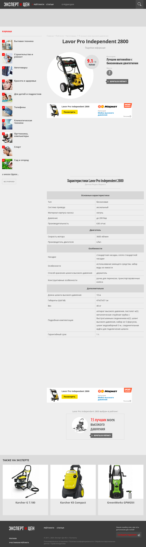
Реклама (13, 538)
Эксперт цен (17, 5)
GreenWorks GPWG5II (120, 502)
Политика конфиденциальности (81, 541)
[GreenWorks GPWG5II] (120, 482)
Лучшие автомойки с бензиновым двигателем (122, 61)
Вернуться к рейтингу (117, 81)
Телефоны (20, 107)
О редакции (68, 4)
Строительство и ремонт (23, 55)
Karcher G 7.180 (25, 502)
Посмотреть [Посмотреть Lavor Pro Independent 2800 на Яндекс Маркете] (69, 112)
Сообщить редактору (127, 535)
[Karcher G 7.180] (25, 482)
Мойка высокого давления (106, 114)
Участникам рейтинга (19, 542)
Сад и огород (21, 160)
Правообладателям (58, 543)
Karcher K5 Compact (73, 502)
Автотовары (21, 67)
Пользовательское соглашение (56, 541)
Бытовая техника (23, 41)
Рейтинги (39, 4)
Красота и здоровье (25, 80)
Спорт (17, 146)
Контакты (73, 538)
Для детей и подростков (27, 94)
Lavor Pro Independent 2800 (75, 106)
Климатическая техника (23, 121)
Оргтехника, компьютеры (21, 134)
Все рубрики (9, 181)
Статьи (50, 4)
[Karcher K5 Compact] (73, 482)
